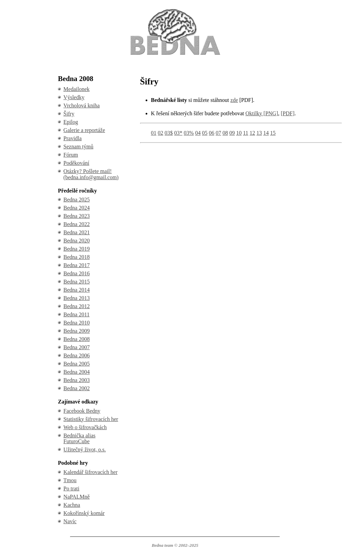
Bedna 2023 (77, 216)
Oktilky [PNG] (261, 113)
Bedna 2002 (77, 388)
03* (178, 133)
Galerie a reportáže (84, 130)
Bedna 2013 (77, 298)
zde (234, 100)
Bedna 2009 (77, 331)
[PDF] (288, 113)
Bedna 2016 (77, 273)
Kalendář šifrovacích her (91, 472)
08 (225, 133)
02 (160, 133)
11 (245, 133)
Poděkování (77, 163)
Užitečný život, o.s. (85, 449)
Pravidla (73, 138)
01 (154, 133)
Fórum (71, 155)
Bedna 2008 (77, 339)
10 (239, 133)
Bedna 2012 (77, 306)
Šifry (69, 114)
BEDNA (174, 10)
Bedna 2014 (77, 290)
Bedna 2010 (77, 323)
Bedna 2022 (77, 224)
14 (266, 133)
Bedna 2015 (77, 282)
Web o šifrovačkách (85, 427)
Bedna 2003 (77, 380)
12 (252, 133)
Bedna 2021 (77, 232)
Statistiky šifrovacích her (91, 419)
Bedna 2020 (77, 240)
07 (218, 133)
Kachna (72, 505)
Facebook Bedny (82, 411)
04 (198, 133)
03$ (169, 133)
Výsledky (74, 97)
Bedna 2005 (77, 364)
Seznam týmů (79, 146)
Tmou (70, 480)
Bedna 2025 (77, 199)
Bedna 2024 (77, 208)
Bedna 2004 (77, 372)
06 (211, 133)
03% (189, 133)
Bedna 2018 (77, 257)
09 (232, 133)
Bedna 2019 (77, 249)
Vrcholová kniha (82, 105)
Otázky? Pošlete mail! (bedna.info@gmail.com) (91, 174)
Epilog (71, 122)
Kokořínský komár (84, 513)
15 (272, 133)
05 (204, 133)
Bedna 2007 (77, 347)
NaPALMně (77, 497)
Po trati (72, 488)
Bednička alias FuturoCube (80, 439)
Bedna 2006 (77, 355)
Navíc (70, 521)
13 (259, 133)
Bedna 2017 (77, 265)
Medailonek (77, 89)
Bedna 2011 (77, 314)
